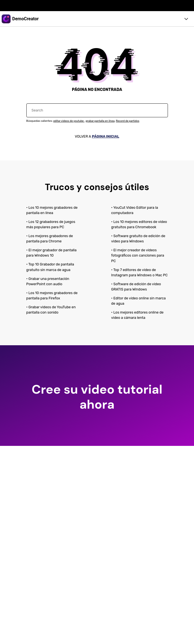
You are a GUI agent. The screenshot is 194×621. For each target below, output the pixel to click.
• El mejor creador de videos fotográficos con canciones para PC (137, 255)
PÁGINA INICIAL (105, 136)
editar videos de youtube (68, 120)
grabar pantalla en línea (100, 120)
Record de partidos (127, 120)
